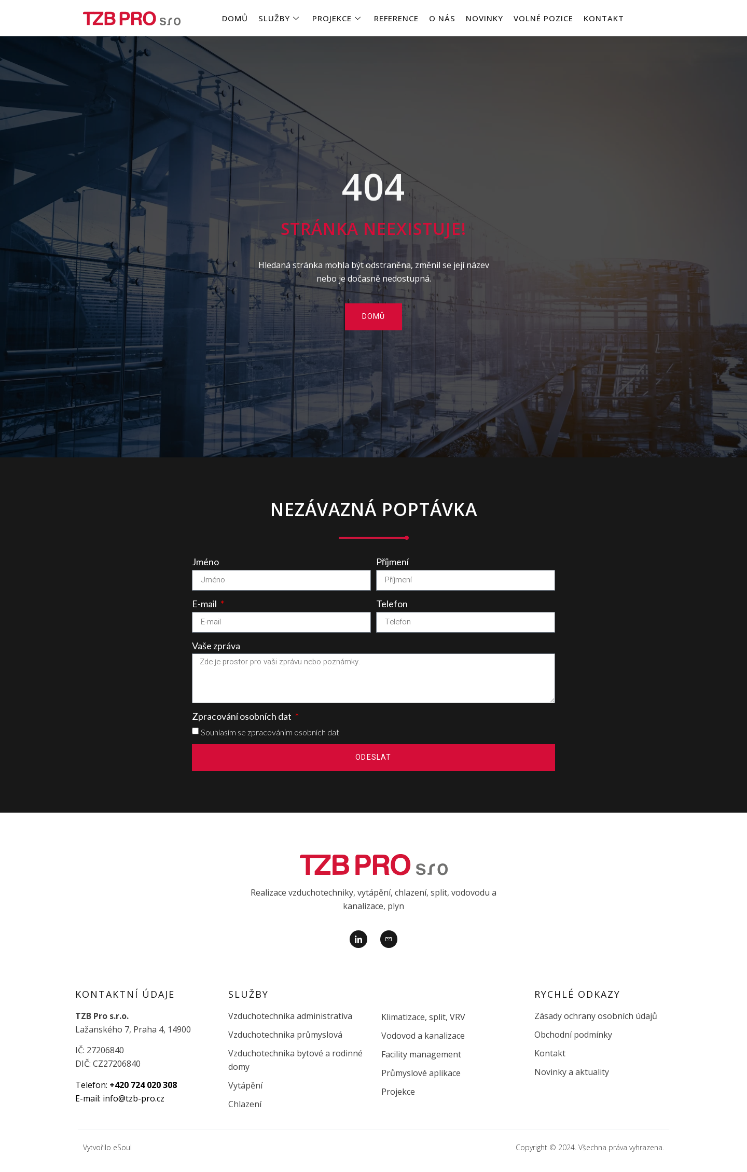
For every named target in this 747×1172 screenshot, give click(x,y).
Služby (278, 18)
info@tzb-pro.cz (133, 1098)
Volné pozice (543, 18)
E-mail (205, 603)
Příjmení (392, 561)
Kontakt (604, 18)
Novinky (484, 18)
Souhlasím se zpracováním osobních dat (270, 732)
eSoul (122, 1147)
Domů (235, 18)
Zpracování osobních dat (242, 716)
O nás (442, 18)
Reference (396, 18)
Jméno (205, 561)
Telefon (392, 603)
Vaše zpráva (216, 645)
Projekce (336, 18)
